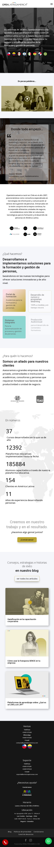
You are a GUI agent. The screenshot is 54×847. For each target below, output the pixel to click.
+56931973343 (27, 769)
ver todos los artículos (27, 578)
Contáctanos (39, 832)
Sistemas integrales (10, 322)
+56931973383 (27, 732)
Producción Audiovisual (36, 321)
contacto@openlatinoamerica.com (27, 743)
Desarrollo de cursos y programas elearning (37, 298)
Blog (9, 832)
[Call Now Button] (5, 842)
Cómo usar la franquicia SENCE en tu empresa (24, 662)
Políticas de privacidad (22, 832)
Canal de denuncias (25, 834)
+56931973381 (27, 766)
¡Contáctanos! (27, 539)
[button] (48, 841)
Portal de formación (11, 296)
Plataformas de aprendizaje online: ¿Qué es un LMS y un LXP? (27, 703)
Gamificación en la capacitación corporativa (22, 620)
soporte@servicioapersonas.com (27, 774)
